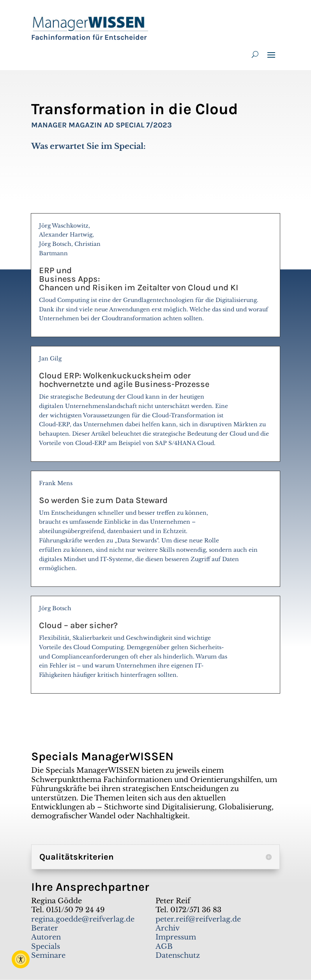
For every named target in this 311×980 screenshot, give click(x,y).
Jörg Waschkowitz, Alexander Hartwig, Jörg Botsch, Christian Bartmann (155, 275)
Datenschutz (178, 955)
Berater (44, 928)
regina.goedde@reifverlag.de (82, 919)
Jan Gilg (155, 404)
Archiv (168, 928)
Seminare (48, 955)
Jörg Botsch (155, 645)
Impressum (176, 937)
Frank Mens (155, 529)
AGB (164, 946)
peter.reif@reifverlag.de (198, 919)
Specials (45, 946)
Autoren (46, 937)
